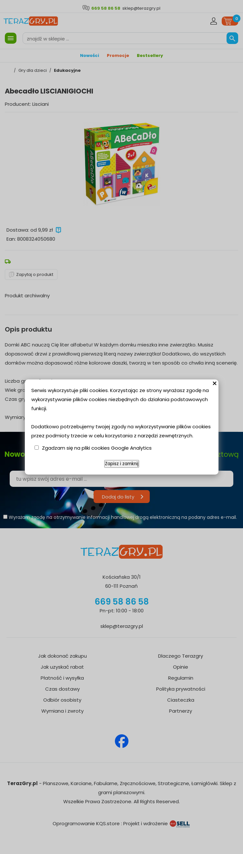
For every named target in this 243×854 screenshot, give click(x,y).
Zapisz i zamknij (121, 464)
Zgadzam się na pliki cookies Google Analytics (97, 447)
